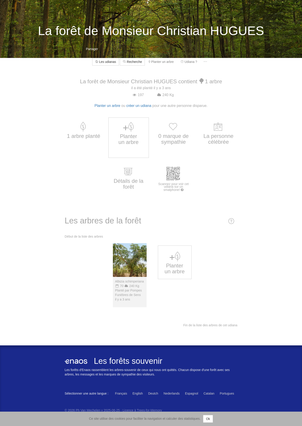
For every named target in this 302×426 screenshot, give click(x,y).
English (137, 393)
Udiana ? (189, 62)
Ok (208, 419)
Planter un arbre (161, 62)
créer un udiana (138, 106)
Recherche (132, 62)
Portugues (227, 393)
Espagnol (191, 393)
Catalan (209, 393)
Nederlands (171, 393)
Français (121, 393)
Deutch (153, 393)
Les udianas (105, 62)
